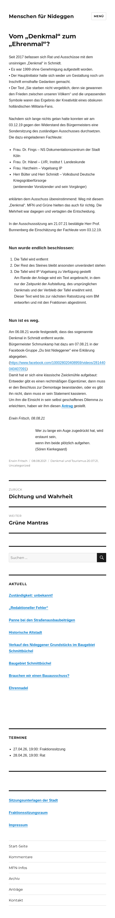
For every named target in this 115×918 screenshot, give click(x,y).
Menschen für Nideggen (41, 16)
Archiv (14, 879)
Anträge (16, 889)
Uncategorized (19, 465)
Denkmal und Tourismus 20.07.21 (74, 461)
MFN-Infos (18, 868)
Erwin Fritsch (18, 461)
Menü (99, 16)
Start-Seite (18, 846)
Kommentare (21, 857)
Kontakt (16, 900)
